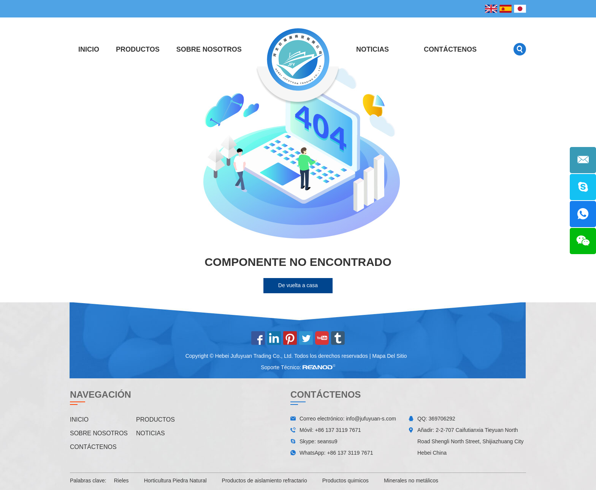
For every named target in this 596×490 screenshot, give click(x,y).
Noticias (372, 49)
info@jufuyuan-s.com (371, 419)
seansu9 (327, 441)
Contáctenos (450, 49)
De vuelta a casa (298, 285)
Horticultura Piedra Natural (175, 480)
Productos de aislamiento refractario (264, 480)
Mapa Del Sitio (389, 356)
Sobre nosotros (209, 49)
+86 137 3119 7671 (350, 453)
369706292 (442, 419)
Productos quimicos (345, 480)
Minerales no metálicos (411, 480)
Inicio (88, 49)
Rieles (121, 480)
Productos (138, 49)
